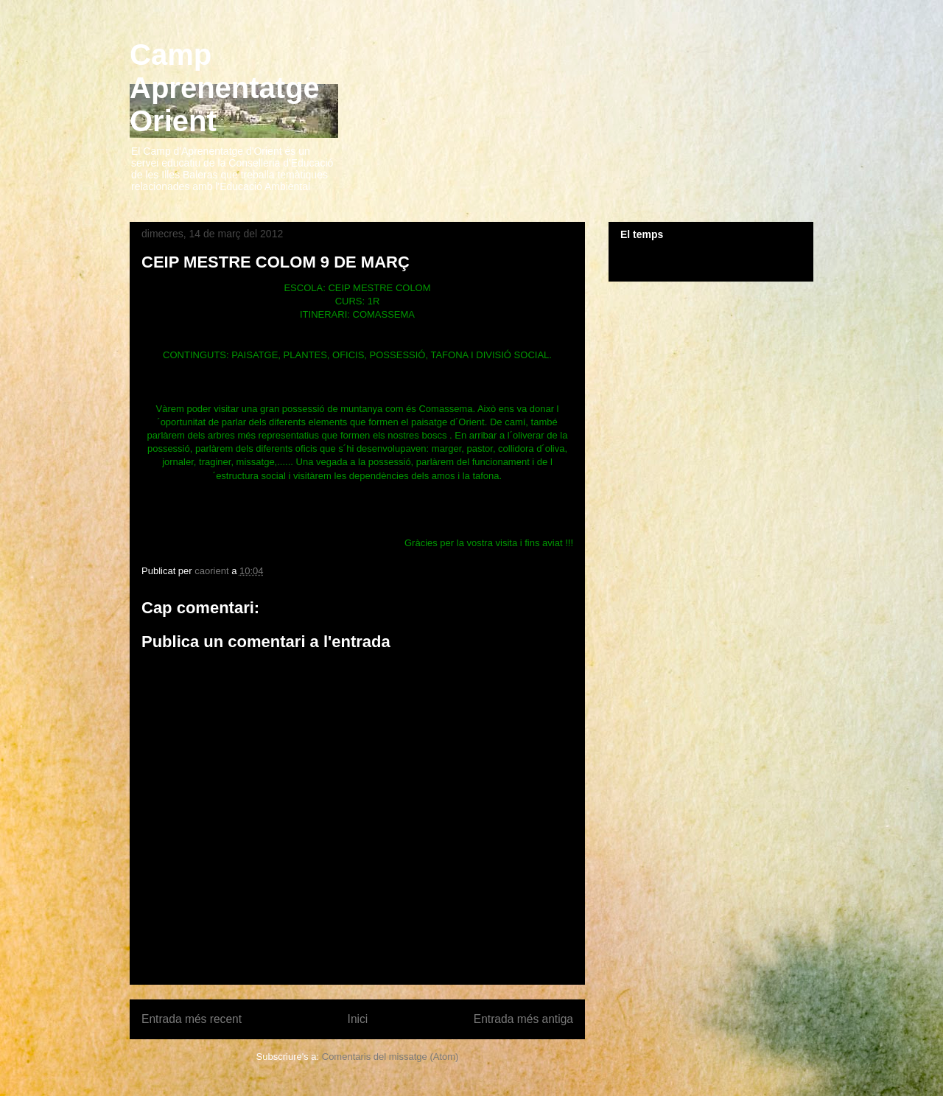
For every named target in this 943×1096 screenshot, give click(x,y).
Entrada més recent (191, 1019)
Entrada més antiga (523, 1019)
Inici (358, 1019)
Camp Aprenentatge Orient (225, 87)
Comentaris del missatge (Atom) (390, 1056)
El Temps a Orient (711, 259)
